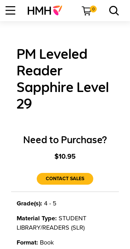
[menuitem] (48, 10)
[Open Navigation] (10, 10)
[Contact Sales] (65, 179)
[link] (48, 10)
